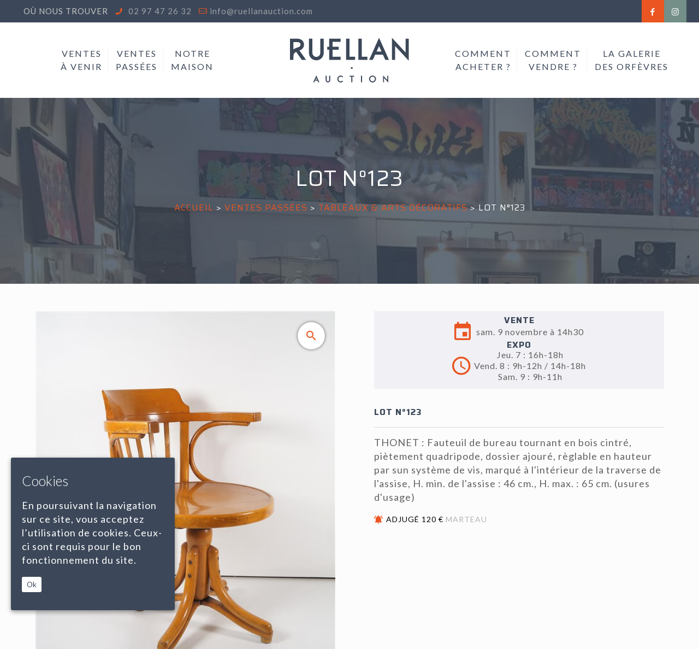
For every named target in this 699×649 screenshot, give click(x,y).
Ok (32, 584)
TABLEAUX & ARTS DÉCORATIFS (392, 207)
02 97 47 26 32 (159, 11)
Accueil (194, 207)
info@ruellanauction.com (261, 11)
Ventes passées (265, 207)
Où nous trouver (65, 11)
